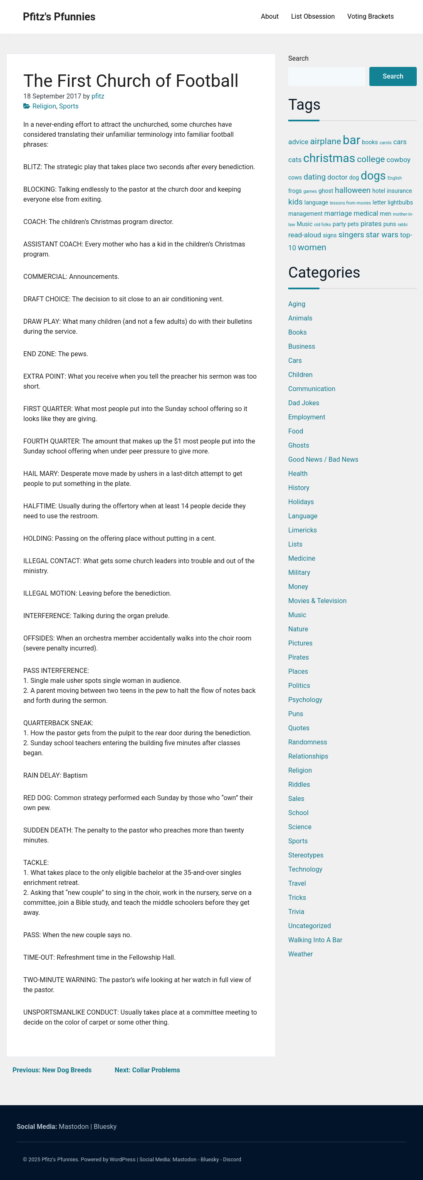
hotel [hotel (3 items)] (378, 190)
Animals (300, 318)
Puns (295, 714)
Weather (300, 954)
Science (300, 827)
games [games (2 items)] (310, 191)
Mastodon (74, 1127)
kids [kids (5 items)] (295, 202)
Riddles (299, 784)
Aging (296, 304)
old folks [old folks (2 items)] (322, 224)
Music (297, 615)
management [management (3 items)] (305, 213)
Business (301, 346)
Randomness (307, 742)
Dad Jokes (303, 403)
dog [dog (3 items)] (354, 177)
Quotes (298, 728)
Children (300, 375)
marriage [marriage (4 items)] (338, 213)
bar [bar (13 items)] (351, 140)
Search (298, 58)
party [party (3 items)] (339, 224)
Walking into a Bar (315, 940)
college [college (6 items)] (371, 159)
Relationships (308, 756)
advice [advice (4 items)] (298, 142)
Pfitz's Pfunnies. (60, 1159)
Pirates (298, 657)
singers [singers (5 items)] (351, 234)
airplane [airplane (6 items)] (325, 141)
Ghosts (298, 445)
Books (297, 332)
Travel (297, 883)
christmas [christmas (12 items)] (329, 158)
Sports (69, 106)
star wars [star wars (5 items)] (382, 234)
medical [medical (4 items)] (366, 213)
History (298, 488)
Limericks (302, 530)
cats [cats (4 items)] (295, 159)
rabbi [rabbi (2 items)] (403, 224)
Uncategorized (309, 926)
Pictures (300, 643)
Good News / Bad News (323, 459)
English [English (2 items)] (395, 178)
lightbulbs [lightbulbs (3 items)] (400, 202)
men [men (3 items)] (385, 213)
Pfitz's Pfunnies (59, 17)
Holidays (301, 502)
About (270, 16)
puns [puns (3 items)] (389, 224)
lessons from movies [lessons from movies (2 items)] (350, 203)
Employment (306, 417)
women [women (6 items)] (312, 247)
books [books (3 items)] (370, 142)
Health (298, 474)
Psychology (305, 700)
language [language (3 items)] (316, 202)
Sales (296, 799)
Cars (295, 361)
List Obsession (313, 16)
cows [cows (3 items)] (295, 177)
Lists (295, 544)
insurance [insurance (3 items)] (399, 190)
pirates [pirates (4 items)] (371, 223)
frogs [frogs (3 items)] (295, 190)
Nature (298, 629)
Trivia (296, 912)
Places (298, 671)
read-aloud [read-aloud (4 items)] (304, 235)
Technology (305, 869)
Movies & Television (317, 601)
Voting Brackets (370, 16)
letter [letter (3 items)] (379, 202)
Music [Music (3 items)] (304, 224)
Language (302, 516)
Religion (44, 106)
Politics (299, 686)
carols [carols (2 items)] (385, 142)
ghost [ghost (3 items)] (326, 190)
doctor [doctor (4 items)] (337, 177)
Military (299, 572)
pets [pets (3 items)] (353, 224)
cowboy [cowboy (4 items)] (398, 159)
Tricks (297, 898)
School (298, 813)
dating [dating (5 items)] (315, 177)
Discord (232, 1159)
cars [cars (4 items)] (400, 142)
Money (298, 587)
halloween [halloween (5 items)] (353, 190)
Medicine (301, 558)
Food (295, 431)
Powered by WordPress (108, 1159)
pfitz (98, 96)
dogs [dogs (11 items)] (373, 175)
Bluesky (105, 1127)
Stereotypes (306, 855)
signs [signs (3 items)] (329, 235)
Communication (311, 389)
